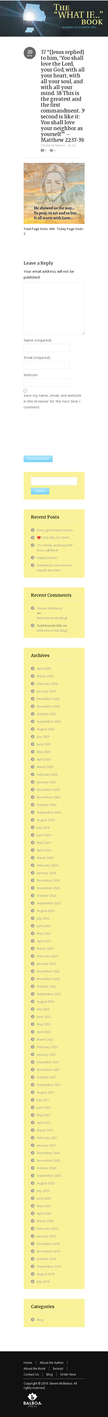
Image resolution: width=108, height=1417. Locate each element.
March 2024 (45, 857)
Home (28, 1363)
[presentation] (44, 433)
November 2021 (48, 1069)
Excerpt (58, 1368)
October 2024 (46, 804)
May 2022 (44, 1024)
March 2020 (45, 1221)
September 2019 (49, 1266)
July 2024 (43, 827)
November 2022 (48, 979)
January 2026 (46, 691)
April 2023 (44, 941)
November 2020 (48, 1160)
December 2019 (48, 1243)
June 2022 (44, 1016)
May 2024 (44, 842)
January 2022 (46, 1054)
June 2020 (44, 1198)
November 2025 (48, 706)
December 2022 (48, 971)
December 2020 (48, 1153)
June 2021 (44, 1107)
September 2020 (49, 1175)
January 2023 (46, 963)
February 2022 (47, 1047)
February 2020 (47, 1228)
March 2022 (45, 1039)
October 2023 (46, 895)
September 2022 (49, 994)
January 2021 (46, 1145)
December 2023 (48, 880)
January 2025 (46, 782)
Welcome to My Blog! (52, 618)
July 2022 (43, 1009)
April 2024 (44, 850)
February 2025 (47, 774)
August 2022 (46, 1001)
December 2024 (48, 789)
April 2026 (44, 668)
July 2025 (43, 736)
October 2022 (46, 986)
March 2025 (45, 767)
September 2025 (49, 721)
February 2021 (47, 1138)
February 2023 (47, 956)
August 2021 (46, 1092)
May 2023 (44, 933)
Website (31, 374)
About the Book (34, 1368)
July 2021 (43, 1100)
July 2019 (43, 1281)
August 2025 (46, 729)
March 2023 (45, 948)
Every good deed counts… (56, 530)
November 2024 (48, 797)
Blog (72, 145)
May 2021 (44, 1115)
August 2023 (46, 910)
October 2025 (46, 714)
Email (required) (37, 357)
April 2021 (44, 1122)
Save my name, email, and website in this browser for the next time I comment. (52, 401)
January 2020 (46, 1236)
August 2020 (46, 1183)
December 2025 (48, 699)
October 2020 (46, 1168)
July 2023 (43, 918)
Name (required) (37, 340)
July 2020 (43, 1190)
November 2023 (48, 888)
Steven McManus (53, 145)
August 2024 (46, 820)
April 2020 (44, 1213)
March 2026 (45, 676)
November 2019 (48, 1251)
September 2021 (49, 1085)
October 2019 (46, 1259)
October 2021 (46, 1077)
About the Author (52, 1363)
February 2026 (47, 683)
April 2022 (44, 1032)
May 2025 (44, 752)
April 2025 (44, 759)
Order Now (68, 1374)
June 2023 (44, 926)
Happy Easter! (47, 557)
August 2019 (46, 1274)
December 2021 (48, 1062)
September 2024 (49, 812)
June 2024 (44, 835)
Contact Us (31, 1374)
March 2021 (45, 1130)
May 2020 (44, 1206)
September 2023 (49, 903)
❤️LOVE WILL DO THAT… (54, 537)
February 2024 (47, 865)
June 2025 (44, 744)
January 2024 (46, 873)
